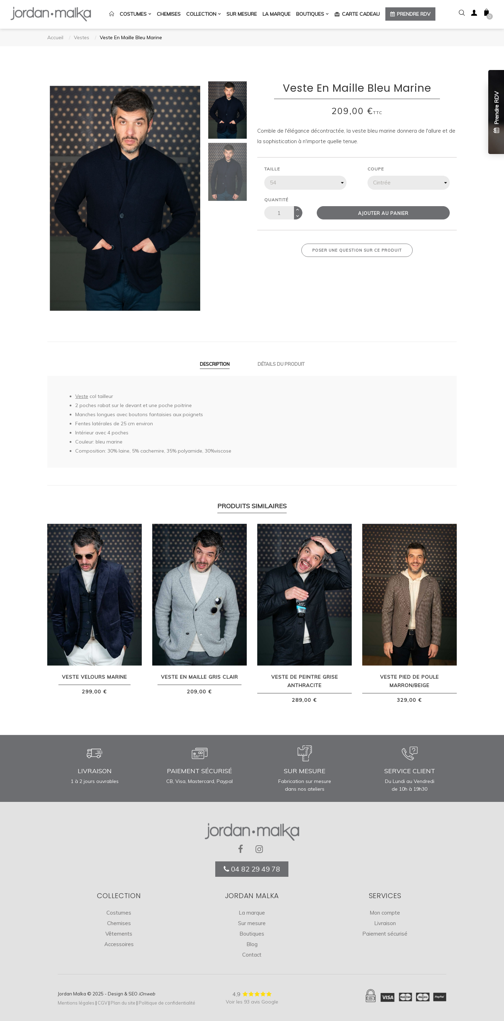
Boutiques (251, 933)
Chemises (119, 923)
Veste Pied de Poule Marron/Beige (409, 681)
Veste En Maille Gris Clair (199, 677)
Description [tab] (215, 363)
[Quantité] (279, 212)
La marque (252, 912)
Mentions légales (76, 1003)
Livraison (385, 923)
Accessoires (119, 944)
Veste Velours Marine (94, 677)
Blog (252, 944)
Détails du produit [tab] (281, 363)
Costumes (118, 912)
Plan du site (123, 1003)
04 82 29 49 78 (252, 868)
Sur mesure (252, 923)
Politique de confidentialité (167, 1003)
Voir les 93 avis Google (252, 1002)
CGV (102, 1003)
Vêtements (118, 933)
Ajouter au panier (383, 213)
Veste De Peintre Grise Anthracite (304, 681)
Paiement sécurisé (384, 933)
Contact (251, 954)
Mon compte (385, 912)
